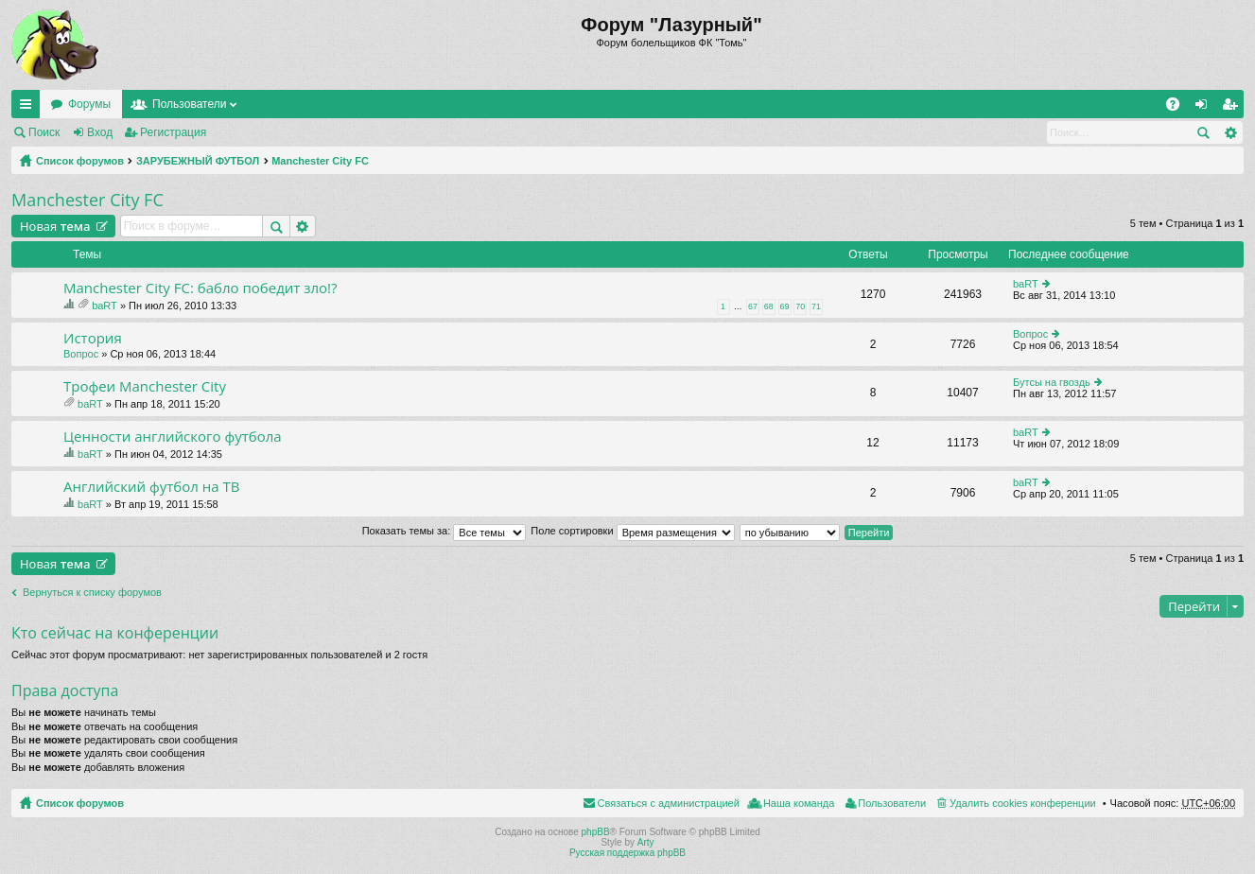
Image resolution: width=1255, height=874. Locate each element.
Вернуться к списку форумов (92, 592)
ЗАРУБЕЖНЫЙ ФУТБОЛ (197, 160)
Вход (100, 132)
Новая (55, 226)
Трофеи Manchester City (144, 386)
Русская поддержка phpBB (627, 853)
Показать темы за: (444, 530)
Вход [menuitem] (1205, 107)
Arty (645, 842)
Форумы (89, 104)
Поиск (44, 132)
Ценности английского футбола (172, 437)
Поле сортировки (632, 530)
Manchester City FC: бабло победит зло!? (200, 288)
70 (800, 306)
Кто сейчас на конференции (114, 632)
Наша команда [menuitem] (798, 803)
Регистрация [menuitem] (1233, 107)
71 (816, 306)
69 (785, 306)
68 (769, 306)
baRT (104, 305)
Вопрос (80, 353)
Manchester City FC (320, 160)
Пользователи (189, 104)
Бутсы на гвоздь (1051, 382)
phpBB (596, 832)
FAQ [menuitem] (1179, 107)
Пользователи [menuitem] (892, 803)
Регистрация (173, 132)
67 (753, 306)
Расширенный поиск (1230, 132)
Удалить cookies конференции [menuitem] (1023, 803)
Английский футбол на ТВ (151, 487)
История (92, 338)
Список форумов (80, 160)
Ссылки (29, 107)
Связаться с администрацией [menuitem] (669, 803)
